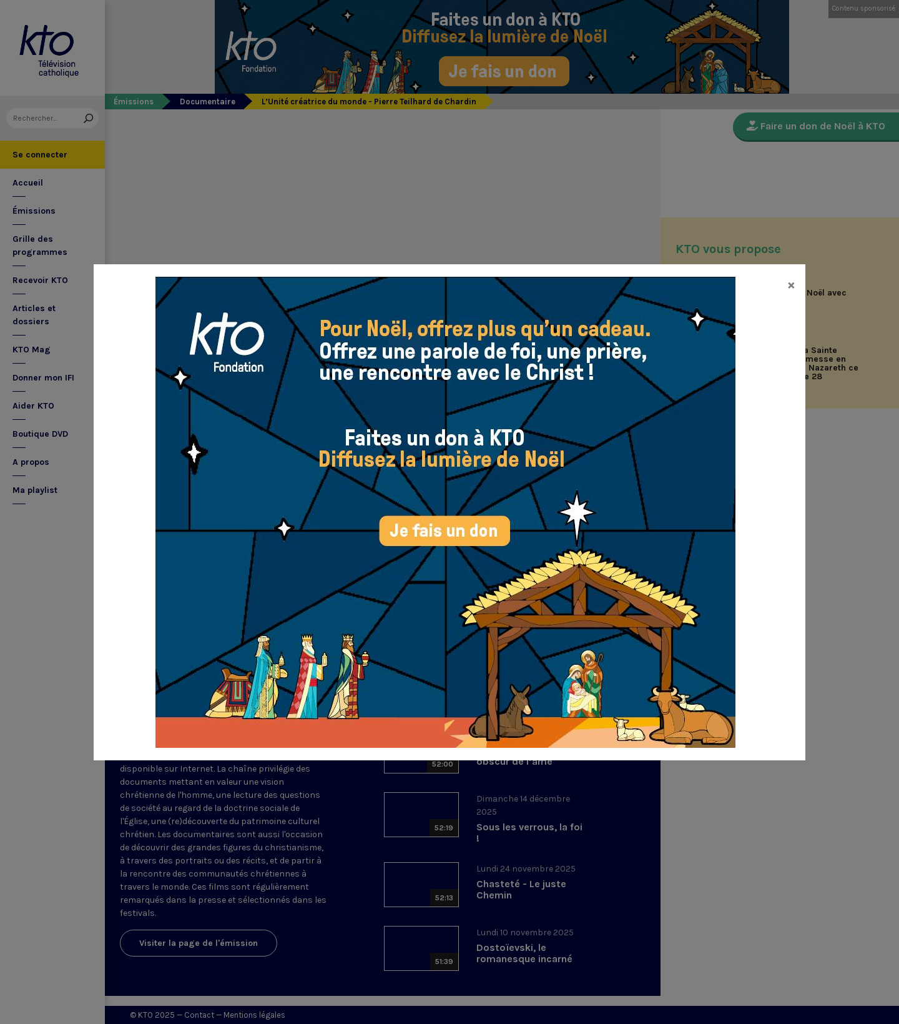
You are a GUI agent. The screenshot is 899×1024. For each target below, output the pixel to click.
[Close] (791, 284)
